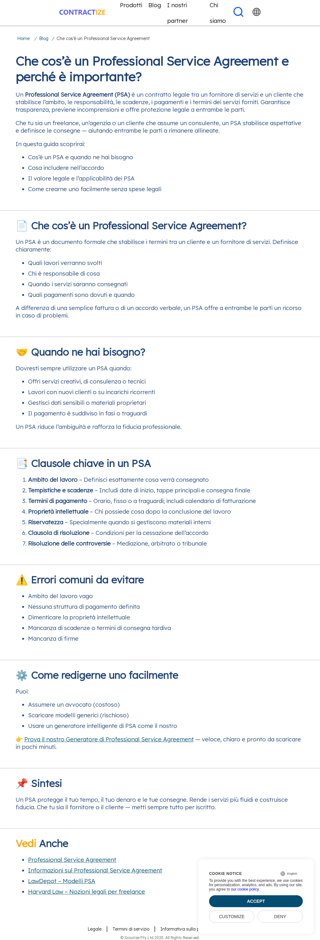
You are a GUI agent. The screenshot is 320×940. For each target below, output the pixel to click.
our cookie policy (245, 889)
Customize (231, 916)
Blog (43, 38)
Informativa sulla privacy (186, 929)
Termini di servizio (130, 929)
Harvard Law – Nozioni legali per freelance (86, 891)
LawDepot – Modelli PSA (61, 881)
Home (23, 38)
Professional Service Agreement (72, 859)
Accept (256, 901)
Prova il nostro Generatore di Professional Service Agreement (109, 739)
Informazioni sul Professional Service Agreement (95, 870)
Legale (95, 929)
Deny (280, 916)
